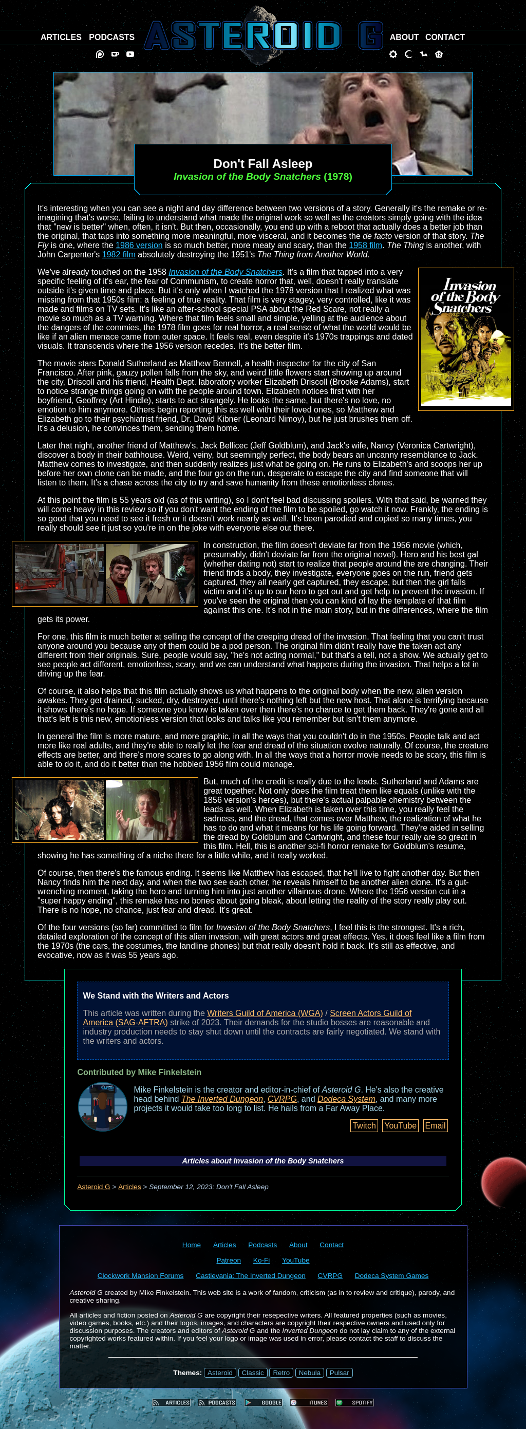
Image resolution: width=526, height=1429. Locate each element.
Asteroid (220, 1373)
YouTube (400, 1125)
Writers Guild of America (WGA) (265, 1013)
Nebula (310, 1373)
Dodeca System (346, 1099)
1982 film (119, 254)
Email (435, 1125)
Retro (281, 1373)
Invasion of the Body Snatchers (225, 272)
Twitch (363, 1125)
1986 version (139, 245)
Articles (129, 1187)
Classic (253, 1373)
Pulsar (339, 1373)
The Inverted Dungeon (222, 1099)
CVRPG (282, 1099)
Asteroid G (93, 1187)
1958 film (365, 245)
